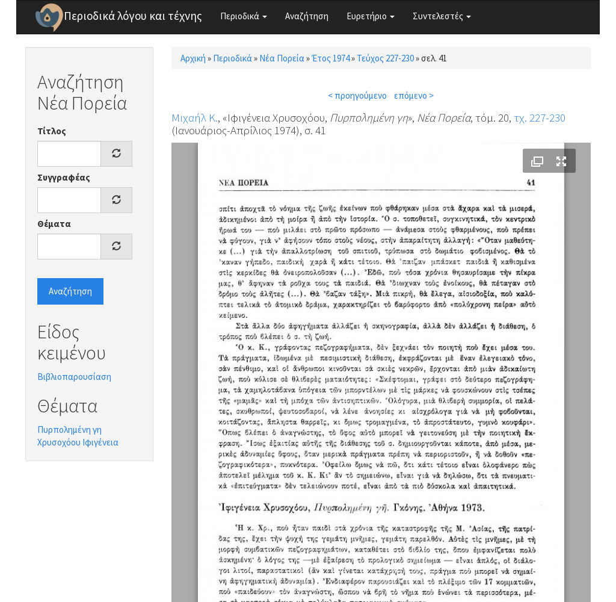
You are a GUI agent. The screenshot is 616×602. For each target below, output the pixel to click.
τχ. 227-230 (539, 117)
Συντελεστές (442, 16)
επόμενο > (414, 95)
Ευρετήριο (370, 16)
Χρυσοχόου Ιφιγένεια (78, 442)
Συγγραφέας (63, 177)
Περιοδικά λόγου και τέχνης (133, 15)
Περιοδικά (243, 16)
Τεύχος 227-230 (385, 58)
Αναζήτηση (306, 16)
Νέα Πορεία (281, 58)
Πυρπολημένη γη (69, 429)
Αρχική (193, 58)
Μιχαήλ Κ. (194, 117)
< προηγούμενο (357, 95)
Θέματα (54, 223)
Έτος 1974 (331, 58)
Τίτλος (51, 131)
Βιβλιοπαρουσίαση (74, 376)
